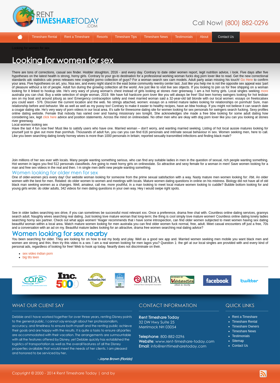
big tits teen (31, 257)
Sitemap (238, 341)
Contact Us (226, 37)
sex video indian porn (38, 253)
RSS (263, 373)
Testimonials (184, 37)
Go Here (246, 80)
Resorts (102, 37)
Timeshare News (156, 37)
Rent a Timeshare (77, 37)
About (204, 37)
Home (20, 37)
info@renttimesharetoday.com (178, 346)
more (264, 91)
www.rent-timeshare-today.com (184, 341)
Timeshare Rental (44, 37)
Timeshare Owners (245, 326)
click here (50, 117)
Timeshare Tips (126, 37)
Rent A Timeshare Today (55, 16)
